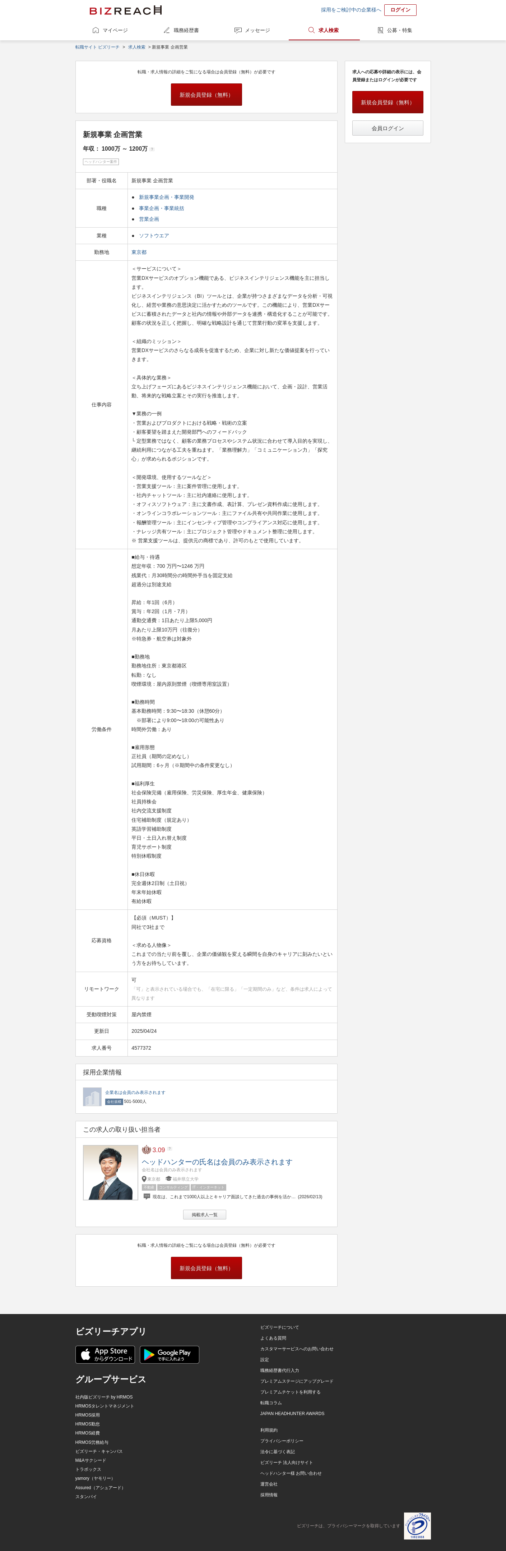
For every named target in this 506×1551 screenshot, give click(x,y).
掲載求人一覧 (205, 1214)
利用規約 (269, 1430)
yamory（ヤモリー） (95, 1478)
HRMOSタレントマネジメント (105, 1406)
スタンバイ (86, 1496)
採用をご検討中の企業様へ (351, 10)
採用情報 (269, 1494)
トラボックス (88, 1469)
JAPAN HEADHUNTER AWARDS (292, 1413)
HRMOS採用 (87, 1415)
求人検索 (329, 30)
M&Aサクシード (90, 1460)
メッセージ (257, 30)
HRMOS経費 (87, 1433)
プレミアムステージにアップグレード (297, 1381)
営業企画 (149, 219)
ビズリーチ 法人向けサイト (286, 1462)
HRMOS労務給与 (92, 1442)
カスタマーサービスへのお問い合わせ (297, 1348)
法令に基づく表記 (277, 1451)
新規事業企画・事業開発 (166, 197)
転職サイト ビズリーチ (97, 47)
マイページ (115, 30)
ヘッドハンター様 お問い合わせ (291, 1473)
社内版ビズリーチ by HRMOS (104, 1397)
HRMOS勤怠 (87, 1424)
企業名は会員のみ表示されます (135, 1092)
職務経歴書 (186, 30)
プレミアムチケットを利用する (290, 1392)
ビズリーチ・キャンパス (99, 1451)
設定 (264, 1359)
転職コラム (271, 1402)
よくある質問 (273, 1338)
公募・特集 (399, 30)
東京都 (139, 252)
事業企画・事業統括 (161, 208)
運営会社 (269, 1484)
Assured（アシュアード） (100, 1487)
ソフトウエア (154, 235)
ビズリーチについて (279, 1327)
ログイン (400, 10)
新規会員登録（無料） (206, 95)
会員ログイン (388, 128)
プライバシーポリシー (281, 1440)
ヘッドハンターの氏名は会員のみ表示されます (217, 1162)
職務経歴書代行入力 (279, 1370)
